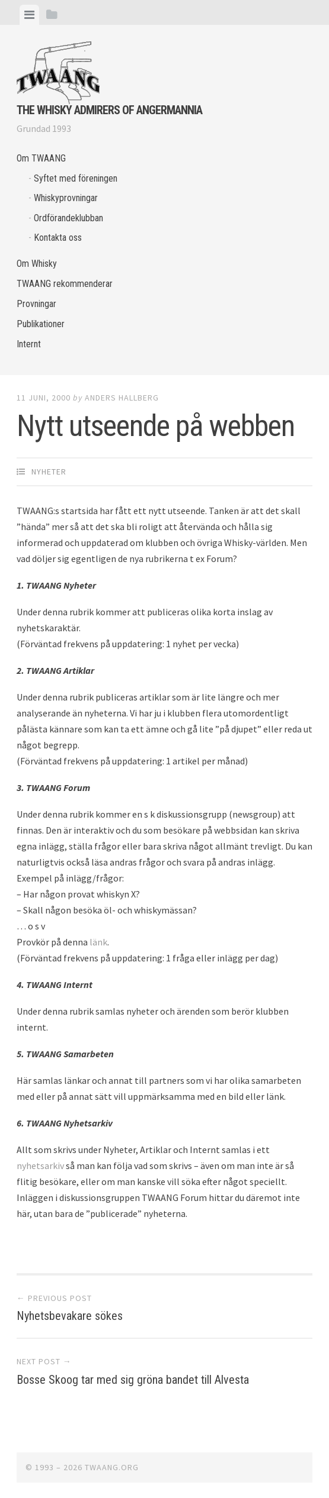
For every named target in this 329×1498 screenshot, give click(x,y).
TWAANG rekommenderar (65, 283)
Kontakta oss (58, 237)
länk (98, 942)
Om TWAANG (41, 158)
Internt (29, 344)
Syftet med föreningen (75, 178)
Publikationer (41, 324)
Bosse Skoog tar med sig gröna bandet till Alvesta (133, 1380)
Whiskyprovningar (66, 198)
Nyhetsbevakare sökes (70, 1316)
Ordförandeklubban (68, 218)
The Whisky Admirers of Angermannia (109, 110)
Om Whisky (37, 263)
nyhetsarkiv (40, 1165)
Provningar (36, 303)
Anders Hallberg (122, 397)
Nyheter (48, 471)
